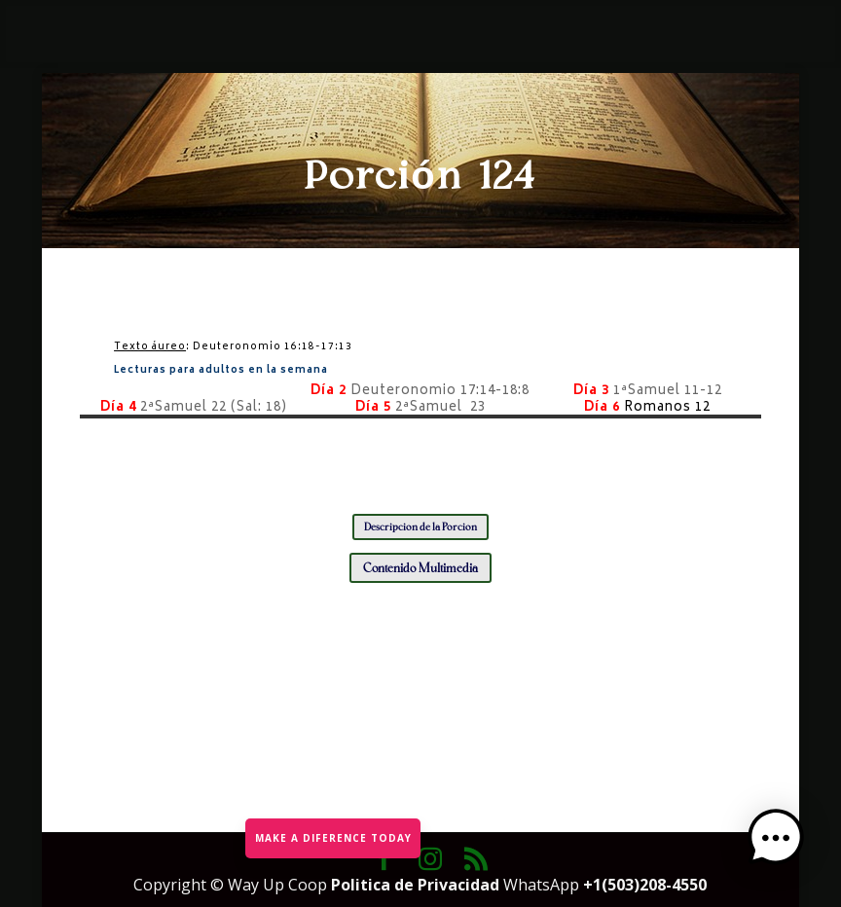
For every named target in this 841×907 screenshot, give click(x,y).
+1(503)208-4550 (645, 884)
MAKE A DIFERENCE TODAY (332, 836)
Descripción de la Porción (420, 527)
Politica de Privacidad (417, 884)
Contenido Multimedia (420, 568)
